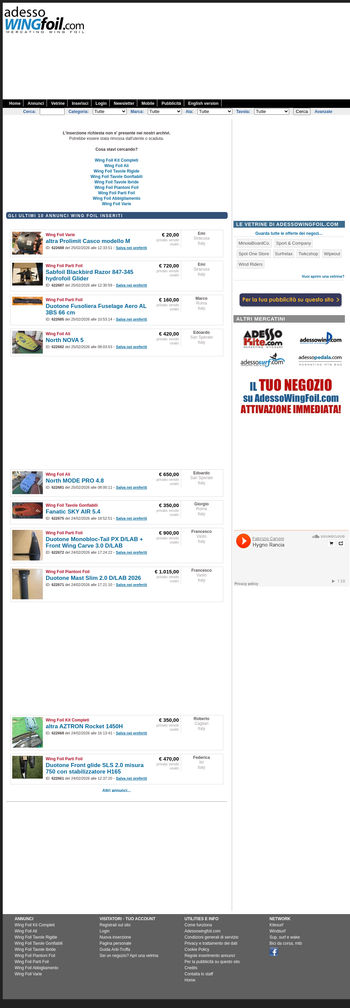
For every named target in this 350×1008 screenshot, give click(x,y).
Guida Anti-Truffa (115, 949)
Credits (191, 967)
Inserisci (80, 103)
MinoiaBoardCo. (254, 243)
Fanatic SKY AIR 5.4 (73, 511)
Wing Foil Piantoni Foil (116, 187)
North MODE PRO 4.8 (75, 480)
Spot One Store (254, 253)
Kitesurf (276, 925)
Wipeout (332, 253)
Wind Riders (251, 264)
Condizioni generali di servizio (212, 937)
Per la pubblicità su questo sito (212, 961)
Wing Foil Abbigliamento (116, 198)
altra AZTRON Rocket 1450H (84, 726)
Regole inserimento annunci (210, 955)
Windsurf (277, 931)
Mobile (147, 103)
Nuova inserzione (115, 937)
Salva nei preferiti (131, 248)
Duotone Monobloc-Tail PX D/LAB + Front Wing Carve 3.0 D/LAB (94, 542)
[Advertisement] (271, 50)
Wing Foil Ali (116, 165)
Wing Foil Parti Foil (116, 193)
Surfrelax (284, 253)
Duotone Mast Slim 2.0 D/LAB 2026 (93, 578)
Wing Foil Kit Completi (116, 160)
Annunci (36, 103)
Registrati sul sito (115, 925)
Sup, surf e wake (284, 937)
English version (203, 103)
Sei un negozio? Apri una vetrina (129, 955)
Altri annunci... (116, 790)
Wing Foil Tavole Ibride (116, 182)
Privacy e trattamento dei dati (211, 943)
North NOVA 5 (65, 340)
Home (14, 103)
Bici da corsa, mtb (285, 943)
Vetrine (58, 103)
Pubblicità (171, 103)
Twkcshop (308, 253)
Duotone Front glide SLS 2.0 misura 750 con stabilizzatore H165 (95, 768)
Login (101, 103)
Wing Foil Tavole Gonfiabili (117, 176)
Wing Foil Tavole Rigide (116, 171)
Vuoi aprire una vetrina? (323, 276)
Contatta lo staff (199, 974)
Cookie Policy (197, 949)
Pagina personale (115, 943)
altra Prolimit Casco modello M (88, 241)
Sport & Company (293, 243)
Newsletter (124, 103)
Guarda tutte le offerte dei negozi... (289, 233)
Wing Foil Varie (116, 203)
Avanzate (323, 111)
